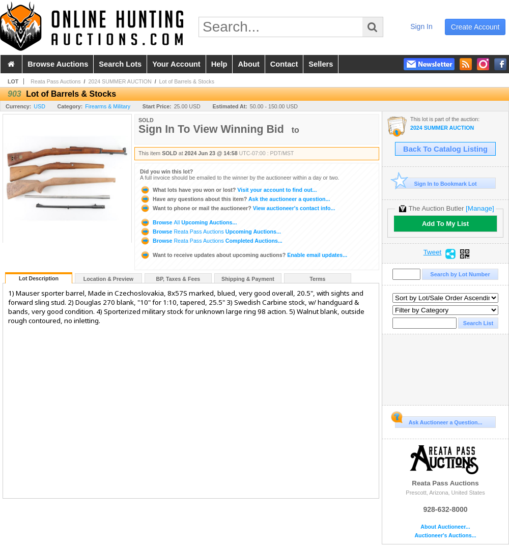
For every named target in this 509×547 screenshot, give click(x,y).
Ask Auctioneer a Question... (438, 420)
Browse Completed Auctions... (211, 241)
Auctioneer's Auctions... (445, 535)
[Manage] (480, 208)
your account (176, 64)
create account (475, 27)
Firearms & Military (107, 106)
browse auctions (57, 64)
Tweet (432, 252)
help (219, 64)
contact (284, 64)
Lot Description (39, 278)
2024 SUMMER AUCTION (119, 81)
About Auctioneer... (445, 527)
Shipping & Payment (247, 279)
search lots (120, 64)
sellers (320, 64)
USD (39, 106)
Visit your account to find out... (228, 190)
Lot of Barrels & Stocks (186, 81)
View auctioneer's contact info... (237, 208)
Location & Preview (108, 279)
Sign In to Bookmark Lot (436, 183)
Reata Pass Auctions (55, 81)
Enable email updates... (243, 255)
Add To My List (445, 223)
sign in (421, 26)
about (248, 64)
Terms (317, 279)
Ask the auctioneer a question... (235, 199)
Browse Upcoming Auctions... (188, 222)
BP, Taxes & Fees (178, 279)
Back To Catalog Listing (445, 149)
